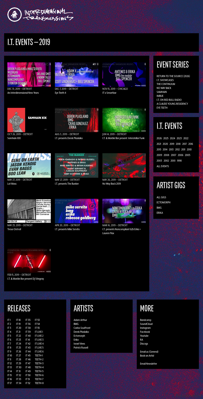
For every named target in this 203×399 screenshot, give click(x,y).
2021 (159, 143)
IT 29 (18, 363)
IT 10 (9, 355)
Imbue (160, 95)
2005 (187, 155)
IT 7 (9, 343)
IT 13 (9, 367)
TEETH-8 (39, 383)
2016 (190, 143)
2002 (166, 160)
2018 (178, 143)
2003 (159, 160)
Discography (112, 14)
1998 (179, 160)
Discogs (144, 343)
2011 (183, 149)
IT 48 (28, 367)
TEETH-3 (39, 363)
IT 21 (18, 331)
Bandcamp (145, 320)
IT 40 (28, 335)
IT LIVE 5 (39, 347)
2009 (159, 155)
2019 (172, 143)
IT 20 (18, 327)
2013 (171, 149)
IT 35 (27, 320)
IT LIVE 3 (39, 339)
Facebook (145, 331)
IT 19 (18, 324)
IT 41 (27, 339)
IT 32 (18, 375)
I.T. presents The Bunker (67, 183)
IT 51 (27, 379)
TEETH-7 (39, 379)
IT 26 (18, 351)
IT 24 (18, 343)
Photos (161, 14)
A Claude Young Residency (172, 103)
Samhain (162, 92)
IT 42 (27, 343)
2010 (189, 149)
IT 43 (28, 347)
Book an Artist (147, 355)
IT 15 (9, 375)
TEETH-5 (39, 371)
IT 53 (37, 320)
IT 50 (28, 375)
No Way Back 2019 (111, 183)
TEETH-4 (39, 367)
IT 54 (37, 324)
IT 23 (18, 339)
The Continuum (166, 84)
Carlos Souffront (82, 327)
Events (140, 14)
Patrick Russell (81, 347)
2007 (173, 155)
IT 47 (27, 363)
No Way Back (164, 88)
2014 (165, 149)
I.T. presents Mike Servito (67, 229)
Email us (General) (149, 351)
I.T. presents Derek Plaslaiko (69, 138)
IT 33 (18, 379)
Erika (160, 212)
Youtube (144, 335)
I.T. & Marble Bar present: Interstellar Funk (123, 138)
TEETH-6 (39, 375)
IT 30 (18, 367)
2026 (159, 138)
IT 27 (18, 355)
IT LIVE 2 (39, 335)
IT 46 (28, 359)
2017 (184, 143)
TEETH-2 (39, 359)
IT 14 (9, 371)
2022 (185, 138)
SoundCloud (146, 324)
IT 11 (9, 359)
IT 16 (9, 379)
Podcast (174, 14)
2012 (177, 149)
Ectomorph (163, 202)
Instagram (145, 327)
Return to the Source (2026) (173, 76)
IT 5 (9, 335)
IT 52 (27, 383)
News (150, 14)
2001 (173, 160)
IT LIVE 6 (39, 351)
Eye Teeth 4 (60, 92)
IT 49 (28, 371)
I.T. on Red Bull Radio (169, 99)
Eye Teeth (162, 107)
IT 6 (9, 339)
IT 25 (18, 347)
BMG (159, 207)
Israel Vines (79, 343)
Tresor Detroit (14, 229)
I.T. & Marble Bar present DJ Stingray (25, 278)
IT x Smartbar (109, 92)
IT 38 (28, 327)
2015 (159, 149)
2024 (172, 138)
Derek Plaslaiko (81, 331)
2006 (180, 155)
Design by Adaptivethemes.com (188, 395)
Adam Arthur (80, 320)
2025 (165, 138)
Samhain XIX (14, 138)
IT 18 (18, 320)
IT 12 (9, 363)
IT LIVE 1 (39, 331)
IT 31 (18, 371)
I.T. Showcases (165, 80)
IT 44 (28, 351)
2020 (165, 143)
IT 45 (27, 355)
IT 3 (9, 327)
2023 (179, 138)
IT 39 (28, 331)
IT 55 (37, 327)
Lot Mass (11, 183)
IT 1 (9, 320)
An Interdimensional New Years (23, 92)
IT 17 (9, 383)
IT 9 (9, 351)
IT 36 (28, 324)
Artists (128, 14)
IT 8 (9, 347)
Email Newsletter (148, 363)
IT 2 (9, 324)
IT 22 (18, 335)
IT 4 (9, 331)
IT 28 (18, 359)
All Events (163, 166)
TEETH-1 (39, 355)
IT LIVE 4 (39, 343)
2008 (166, 155)
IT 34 (18, 383)
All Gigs (161, 197)
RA (141, 339)
